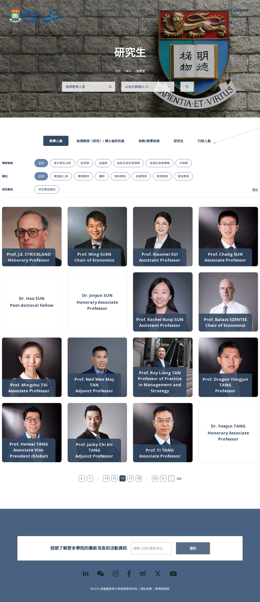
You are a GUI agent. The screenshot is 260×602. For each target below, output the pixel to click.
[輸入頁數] (171, 478)
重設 (255, 189)
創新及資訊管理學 (128, 163)
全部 (41, 163)
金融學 (103, 163)
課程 (129, 10)
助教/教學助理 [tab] (149, 141)
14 (106, 478)
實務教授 (83, 176)
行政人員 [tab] (204, 141)
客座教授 (183, 176)
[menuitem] (218, 23)
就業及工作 (205, 10)
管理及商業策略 (160, 163)
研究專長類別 (46, 189)
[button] (240, 22)
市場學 (183, 163)
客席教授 (162, 176)
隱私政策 (146, 589)
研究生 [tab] (178, 141)
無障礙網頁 (162, 589)
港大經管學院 (108, 10)
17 (130, 478)
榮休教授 (120, 176)
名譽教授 (141, 176)
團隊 (144, 10)
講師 (102, 176)
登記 (206, 548)
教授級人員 (61, 176)
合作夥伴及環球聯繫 (234, 10)
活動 (172, 10)
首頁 (118, 71)
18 (139, 478)
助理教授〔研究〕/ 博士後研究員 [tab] (100, 141)
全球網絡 (85, 10)
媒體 (185, 10)
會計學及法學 (62, 163)
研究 (159, 10)
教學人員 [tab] (55, 141)
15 (114, 478)
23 (155, 478)
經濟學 (85, 163)
